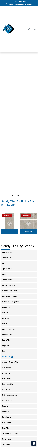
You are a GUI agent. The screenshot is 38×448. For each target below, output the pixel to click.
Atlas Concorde (9, 280)
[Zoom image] (9, 224)
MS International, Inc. (11, 395)
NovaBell (6, 411)
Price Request (7, 215)
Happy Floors (8, 378)
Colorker (6, 313)
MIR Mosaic (7, 389)
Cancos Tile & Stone (11, 291)
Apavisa (6, 263)
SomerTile (7, 444)
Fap (5, 351)
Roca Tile (7, 428)
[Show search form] (29, 29)
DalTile (6, 324)
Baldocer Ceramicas (11, 285)
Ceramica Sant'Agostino (12, 302)
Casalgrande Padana (11, 296)
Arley (5, 274)
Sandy (20, 196)
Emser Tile (7, 340)
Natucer (6, 406)
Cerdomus (7, 307)
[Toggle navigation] (35, 29)
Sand (9, 232)
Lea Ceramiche (9, 384)
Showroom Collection (11, 433)
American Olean (9, 252)
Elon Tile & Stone (9, 329)
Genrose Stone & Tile (11, 362)
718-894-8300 (21, 1)
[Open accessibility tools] (33, 443)
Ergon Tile (7, 346)
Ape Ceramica (9, 269)
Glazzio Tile (7, 367)
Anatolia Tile (8, 258)
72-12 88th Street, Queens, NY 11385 (20, 4)
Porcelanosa (8, 417)
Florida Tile (7, 356)
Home (7, 196)
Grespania (7, 373)
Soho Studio (8, 439)
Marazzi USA (8, 400)
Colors (13, 196)
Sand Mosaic (28, 232)
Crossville (7, 318)
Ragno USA (8, 422)
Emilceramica (8, 335)
